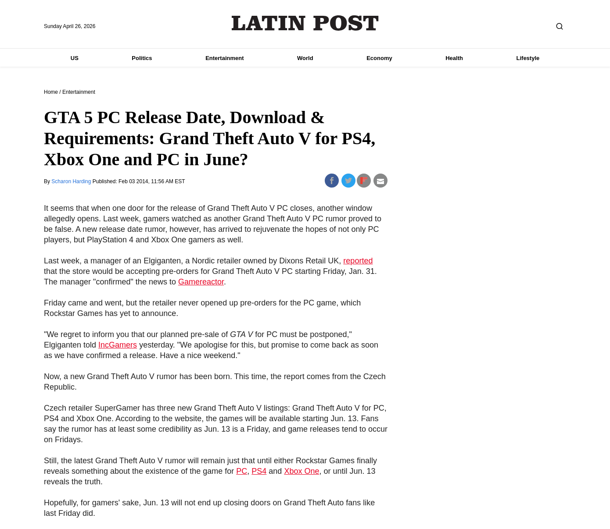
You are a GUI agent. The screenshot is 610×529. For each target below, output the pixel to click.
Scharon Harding (71, 181)
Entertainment (224, 58)
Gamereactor (201, 281)
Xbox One (301, 471)
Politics (142, 58)
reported (358, 260)
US (75, 58)
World (305, 58)
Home (51, 92)
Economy (379, 58)
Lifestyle (528, 58)
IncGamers (117, 345)
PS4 (258, 471)
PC (241, 471)
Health (454, 58)
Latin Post (305, 23)
